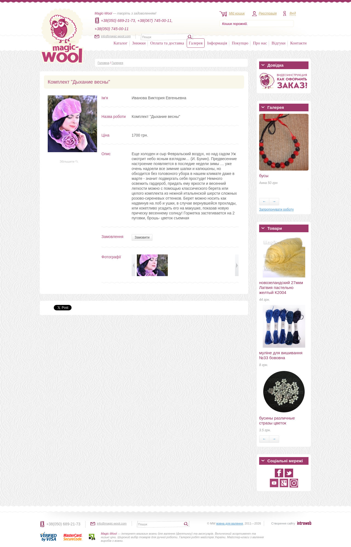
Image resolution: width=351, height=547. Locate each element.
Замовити (142, 237)
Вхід (293, 13)
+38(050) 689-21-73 (63, 524)
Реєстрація (268, 13)
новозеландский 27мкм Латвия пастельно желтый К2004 (281, 287)
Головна (103, 62)
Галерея (195, 43)
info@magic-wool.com (116, 36)
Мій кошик (237, 13)
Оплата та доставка (167, 43)
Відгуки (278, 43)
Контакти (298, 43)
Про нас (260, 43)
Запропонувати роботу (276, 209)
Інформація (217, 43)
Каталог (121, 43)
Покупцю (240, 43)
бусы (263, 175)
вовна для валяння (229, 523)
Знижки (139, 43)
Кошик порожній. (235, 24)
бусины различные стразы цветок (277, 420)
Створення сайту (283, 523)
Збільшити (69, 161)
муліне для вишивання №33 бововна (280, 355)
